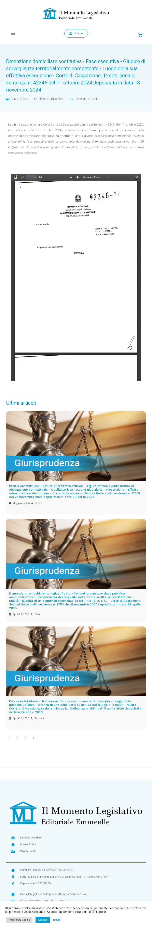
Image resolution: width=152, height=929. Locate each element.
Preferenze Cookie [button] (19, 919)
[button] (13, 35)
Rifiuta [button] (56, 919)
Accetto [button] (42, 919)
